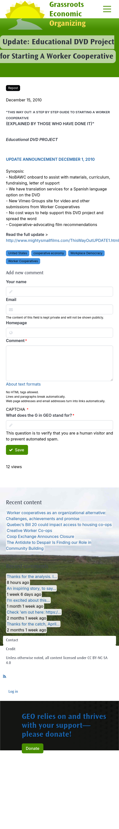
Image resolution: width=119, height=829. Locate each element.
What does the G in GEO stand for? (39, 415)
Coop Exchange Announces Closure (40, 536)
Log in (13, 692)
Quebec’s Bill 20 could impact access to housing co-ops (59, 524)
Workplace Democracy (86, 253)
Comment (15, 340)
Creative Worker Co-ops (29, 530)
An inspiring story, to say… (31, 588)
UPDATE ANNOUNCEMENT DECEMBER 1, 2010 (50, 159)
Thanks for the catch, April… (33, 624)
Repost (13, 88)
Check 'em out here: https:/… (34, 612)
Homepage (16, 322)
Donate (32, 748)
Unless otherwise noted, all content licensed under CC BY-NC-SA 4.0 (56, 660)
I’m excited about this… (28, 600)
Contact (12, 640)
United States (17, 253)
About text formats (23, 384)
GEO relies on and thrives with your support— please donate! (64, 726)
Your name (16, 281)
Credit (10, 649)
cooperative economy (48, 253)
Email (11, 299)
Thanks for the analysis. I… (32, 576)
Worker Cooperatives (23, 261)
